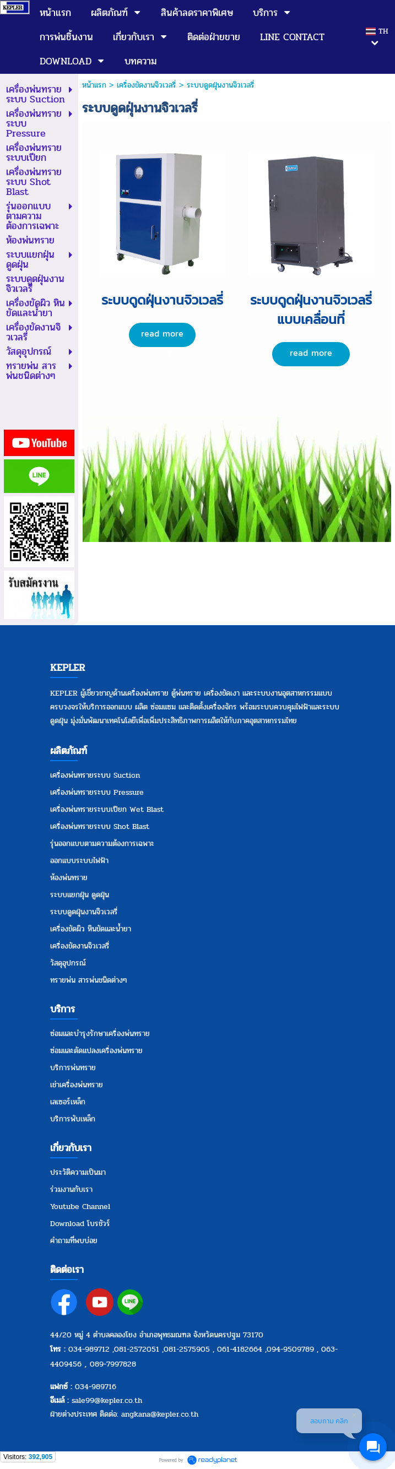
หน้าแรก (94, 85)
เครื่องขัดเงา (222, 693)
